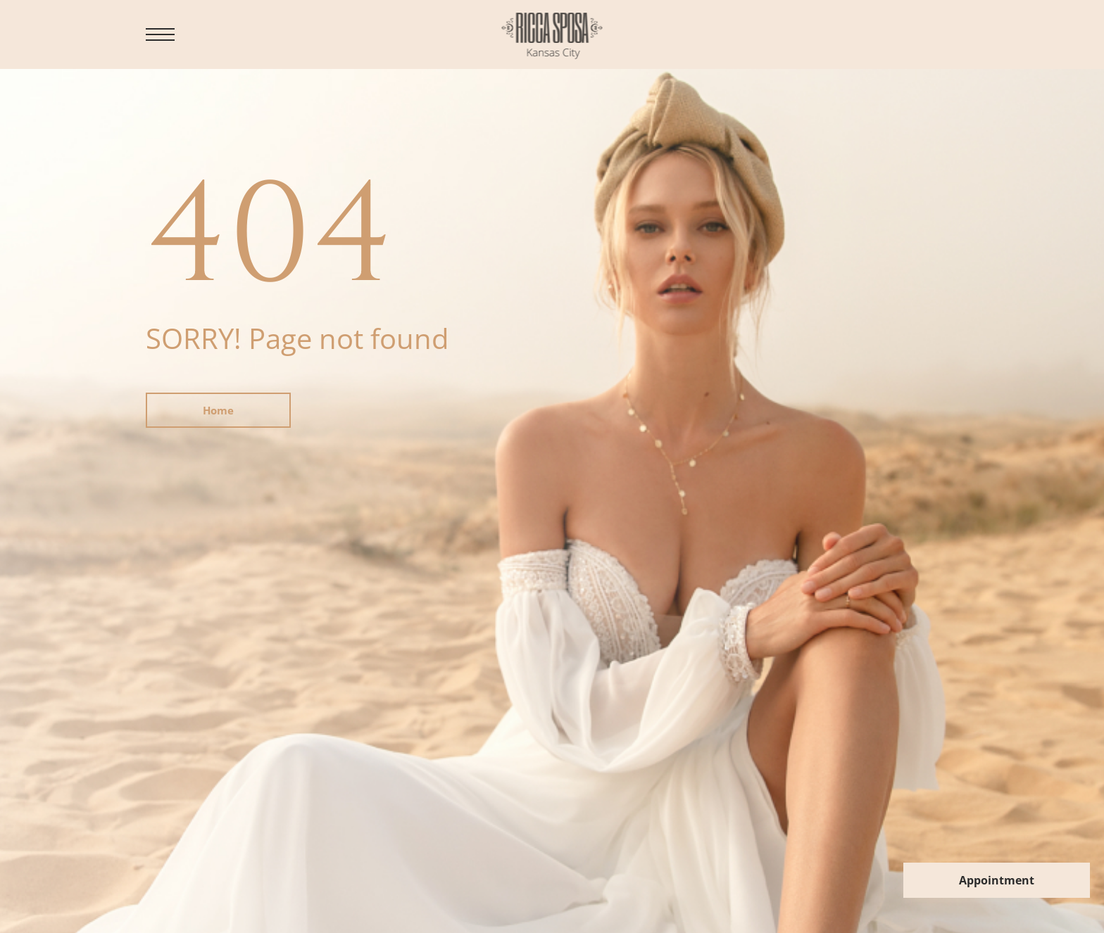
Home (218, 410)
